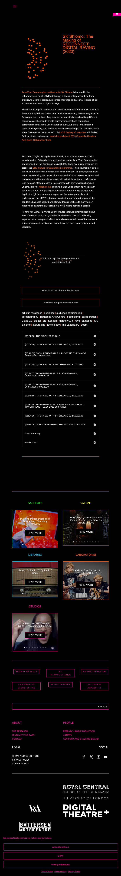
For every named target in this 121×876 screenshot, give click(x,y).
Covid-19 (27, 320)
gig (44, 320)
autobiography (30, 316)
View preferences (60, 864)
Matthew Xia (45, 186)
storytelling (39, 324)
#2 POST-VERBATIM (94, 671)
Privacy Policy (60, 871)
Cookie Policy (47, 871)
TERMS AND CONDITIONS (25, 755)
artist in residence (32, 313)
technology (53, 324)
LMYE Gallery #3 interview (72, 132)
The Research (20, 731)
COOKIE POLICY (20, 763)
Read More (35, 533)
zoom (84, 324)
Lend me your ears (23, 735)
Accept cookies (60, 847)
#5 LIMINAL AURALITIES (94, 686)
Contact (17, 738)
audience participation (69, 313)
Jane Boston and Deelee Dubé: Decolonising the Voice (35, 624)
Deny (60, 855)
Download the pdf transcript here (60, 302)
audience (49, 313)
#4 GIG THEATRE (60, 684)
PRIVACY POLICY (20, 759)
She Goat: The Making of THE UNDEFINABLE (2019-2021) (86, 573)
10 (47, 544)
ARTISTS (67, 735)
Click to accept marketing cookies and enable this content (60, 260)
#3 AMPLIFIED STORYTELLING (26, 686)
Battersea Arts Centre (52, 316)
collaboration (89, 316)
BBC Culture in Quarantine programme (52, 168)
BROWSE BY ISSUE (26, 671)
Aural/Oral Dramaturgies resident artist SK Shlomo (47, 92)
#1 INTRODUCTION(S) (60, 673)
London (52, 320)
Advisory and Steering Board (81, 738)
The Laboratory (70, 324)
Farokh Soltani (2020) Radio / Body (35, 571)
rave (77, 320)
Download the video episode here (60, 290)
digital (37, 320)
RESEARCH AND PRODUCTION (79, 731)
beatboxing (73, 316)
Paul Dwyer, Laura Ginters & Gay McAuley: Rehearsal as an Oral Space (86, 520)
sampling (87, 320)
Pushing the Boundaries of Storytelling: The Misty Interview (35, 521)
